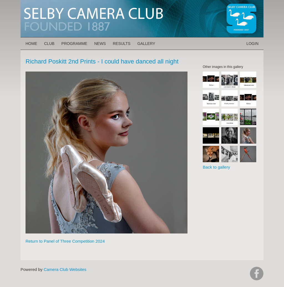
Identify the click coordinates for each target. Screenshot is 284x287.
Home (31, 43)
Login (252, 43)
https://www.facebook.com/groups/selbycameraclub (256, 273)
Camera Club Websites (65, 269)
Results (122, 43)
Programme (74, 43)
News (100, 43)
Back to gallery (216, 167)
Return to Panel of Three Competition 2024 (65, 241)
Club (49, 43)
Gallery (146, 43)
